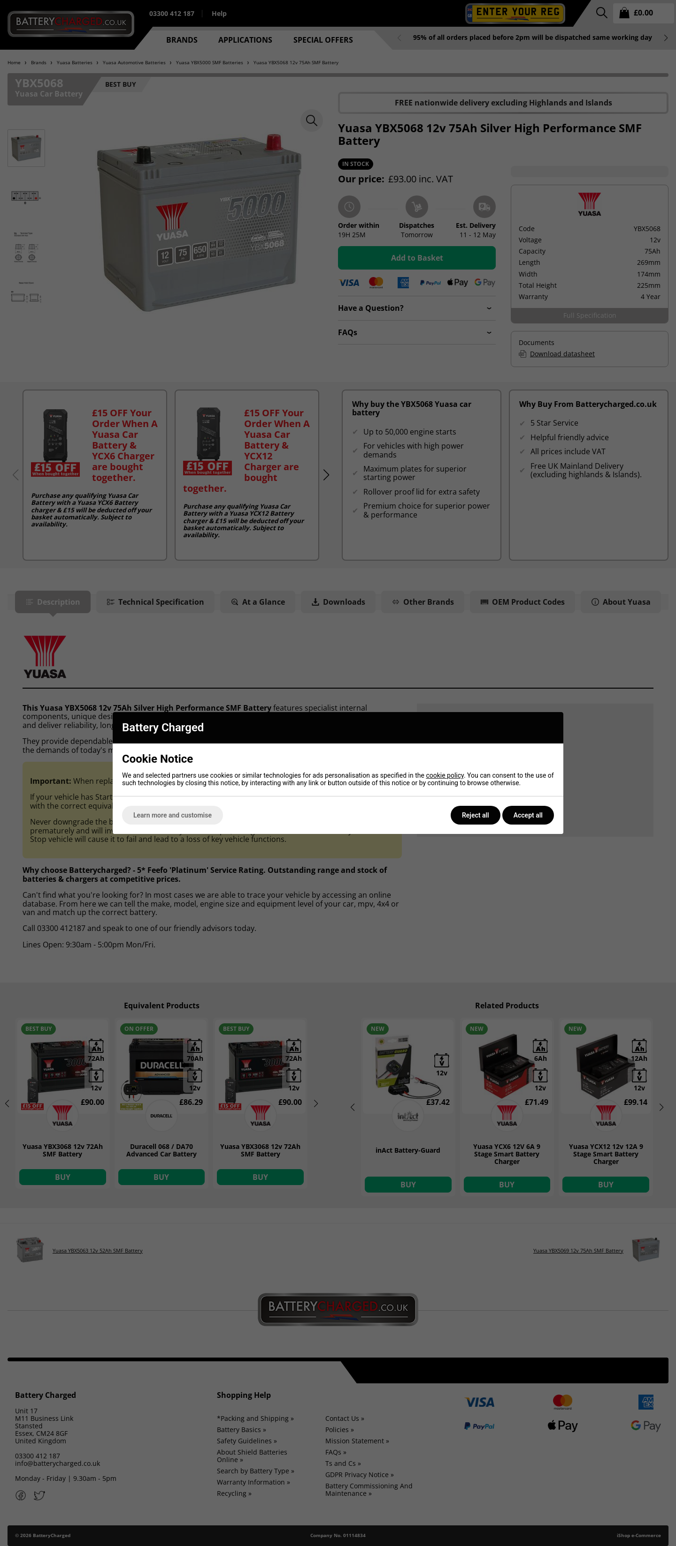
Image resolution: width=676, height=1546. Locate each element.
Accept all (528, 815)
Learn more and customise (172, 815)
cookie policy (445, 775)
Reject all (475, 815)
